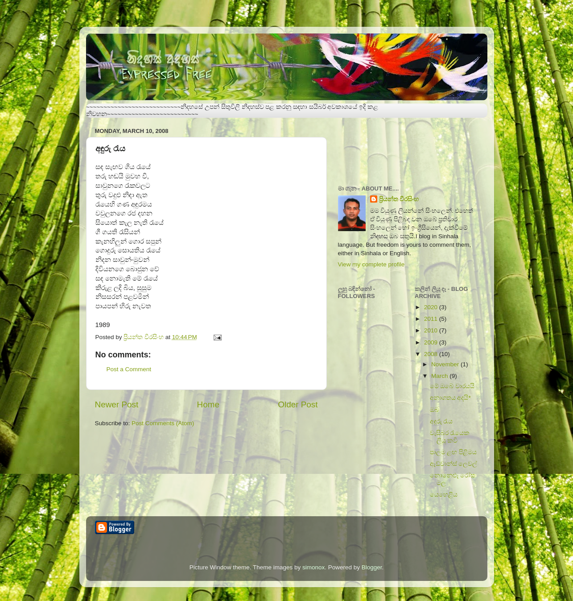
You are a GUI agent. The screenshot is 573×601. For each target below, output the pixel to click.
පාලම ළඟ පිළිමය (453, 452)
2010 (431, 330)
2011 (431, 318)
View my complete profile (371, 264)
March (440, 376)
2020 (431, 307)
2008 (431, 354)
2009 (431, 342)
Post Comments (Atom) (163, 423)
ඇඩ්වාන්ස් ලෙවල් (454, 463)
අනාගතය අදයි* (450, 397)
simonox (313, 567)
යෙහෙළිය (444, 494)
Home (208, 404)
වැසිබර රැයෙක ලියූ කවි (450, 436)
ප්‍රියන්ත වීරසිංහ (399, 199)
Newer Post (117, 404)
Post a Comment (129, 369)
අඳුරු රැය (441, 421)
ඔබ (434, 409)
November (446, 364)
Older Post (297, 404)
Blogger (372, 567)
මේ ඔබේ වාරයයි (452, 386)
